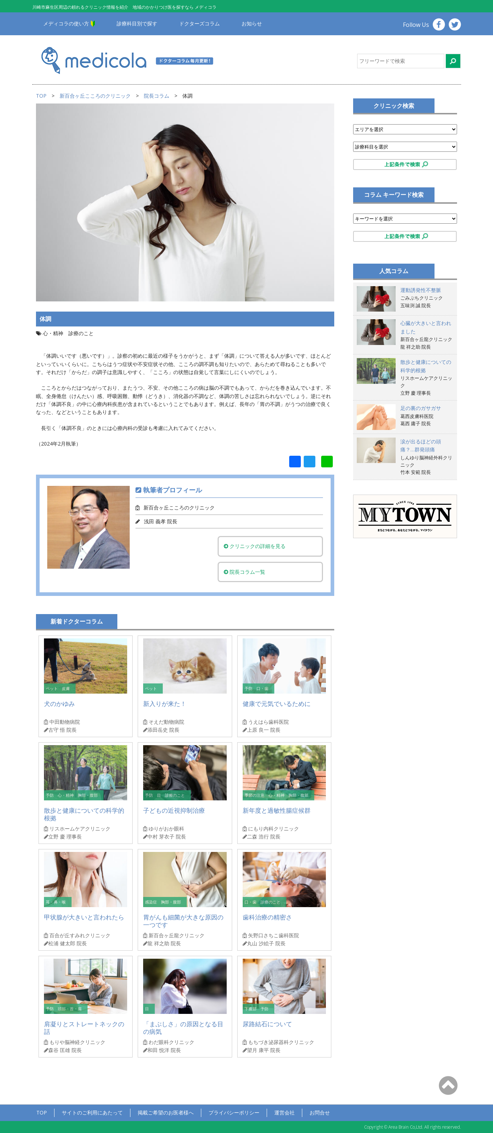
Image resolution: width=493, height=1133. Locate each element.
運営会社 (284, 1112)
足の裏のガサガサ (420, 408)
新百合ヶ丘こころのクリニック (95, 95)
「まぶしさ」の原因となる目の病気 (183, 1028)
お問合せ (320, 1112)
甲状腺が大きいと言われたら (84, 917)
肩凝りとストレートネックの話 (84, 1028)
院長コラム (156, 95)
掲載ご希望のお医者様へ (166, 1112)
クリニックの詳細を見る (258, 546)
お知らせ (252, 23)
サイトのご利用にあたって (92, 1112)
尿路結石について (267, 1024)
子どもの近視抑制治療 (174, 810)
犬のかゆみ (59, 703)
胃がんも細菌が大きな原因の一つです (183, 921)
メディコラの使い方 (66, 23)
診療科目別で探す (137, 23)
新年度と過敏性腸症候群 (277, 810)
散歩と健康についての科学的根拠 (84, 814)
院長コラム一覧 (248, 571)
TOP (41, 95)
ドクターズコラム (199, 23)
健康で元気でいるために (277, 703)
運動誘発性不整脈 (420, 290)
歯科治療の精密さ (267, 917)
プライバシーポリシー (234, 1112)
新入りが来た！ (164, 703)
